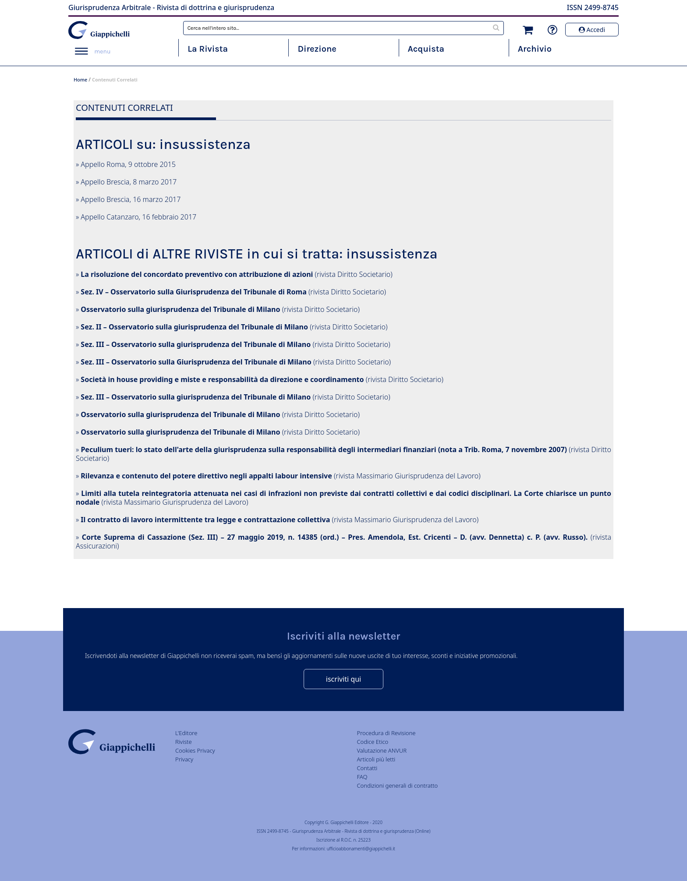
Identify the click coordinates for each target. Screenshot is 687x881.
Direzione (316, 49)
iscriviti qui (343, 679)
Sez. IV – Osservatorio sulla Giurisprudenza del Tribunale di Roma (193, 292)
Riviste (183, 742)
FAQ (362, 777)
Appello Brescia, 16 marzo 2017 (131, 199)
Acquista (426, 49)
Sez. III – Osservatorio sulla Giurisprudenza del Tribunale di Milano (196, 362)
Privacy (184, 759)
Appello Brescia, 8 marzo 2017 (129, 182)
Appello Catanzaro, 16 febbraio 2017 (138, 217)
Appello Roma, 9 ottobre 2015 (128, 164)
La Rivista (208, 49)
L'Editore (186, 733)
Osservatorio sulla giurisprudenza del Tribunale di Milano (180, 309)
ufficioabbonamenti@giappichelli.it (361, 849)
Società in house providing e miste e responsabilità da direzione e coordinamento (222, 379)
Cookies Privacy (195, 750)
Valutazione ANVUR (382, 750)
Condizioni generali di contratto (397, 785)
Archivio (535, 49)
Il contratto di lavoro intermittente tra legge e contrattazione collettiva (205, 519)
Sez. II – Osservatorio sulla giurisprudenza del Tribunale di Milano (194, 327)
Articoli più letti (376, 759)
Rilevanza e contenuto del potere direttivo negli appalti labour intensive (206, 476)
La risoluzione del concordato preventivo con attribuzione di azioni (197, 274)
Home (80, 79)
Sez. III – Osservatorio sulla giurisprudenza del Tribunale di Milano (196, 344)
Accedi (592, 29)
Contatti (367, 768)
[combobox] (343, 28)
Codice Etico (372, 742)
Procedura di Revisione (386, 733)
